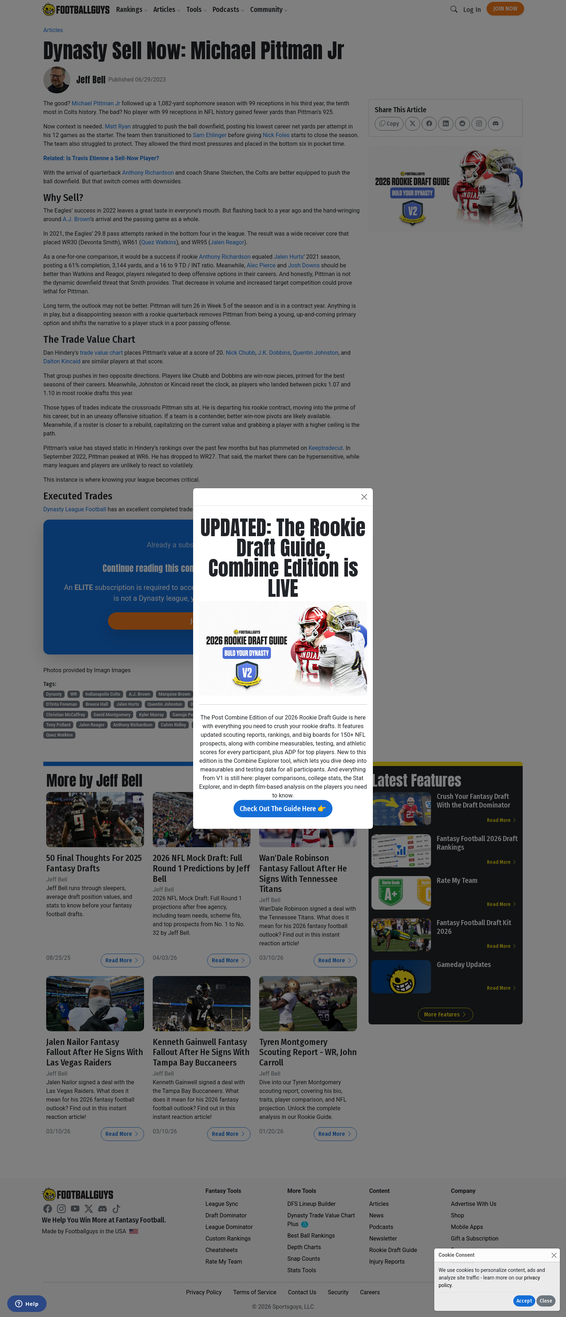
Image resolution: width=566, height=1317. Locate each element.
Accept (524, 1301)
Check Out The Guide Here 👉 (283, 808)
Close (546, 1301)
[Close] (554, 1255)
